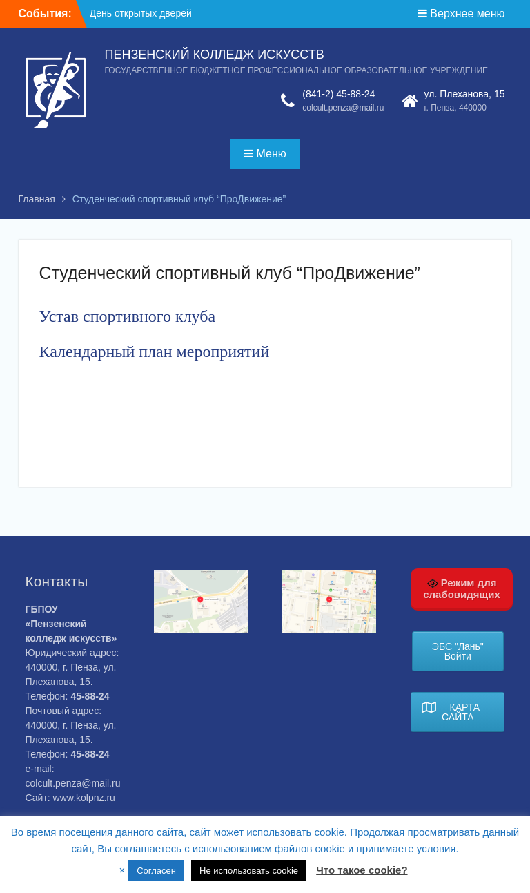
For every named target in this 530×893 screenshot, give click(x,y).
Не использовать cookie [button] (248, 870)
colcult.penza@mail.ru (343, 108)
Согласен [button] (156, 870)
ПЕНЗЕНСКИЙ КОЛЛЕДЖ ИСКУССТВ (214, 54)
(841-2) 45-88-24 (338, 93)
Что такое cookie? (361, 870)
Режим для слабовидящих (461, 588)
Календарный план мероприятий (154, 352)
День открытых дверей (141, 13)
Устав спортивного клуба (127, 316)
